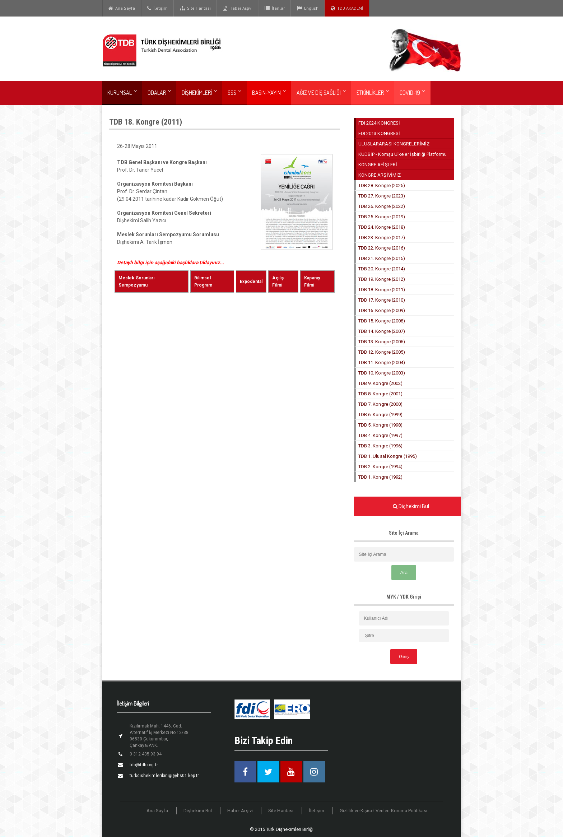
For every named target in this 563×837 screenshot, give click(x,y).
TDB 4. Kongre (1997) (380, 435)
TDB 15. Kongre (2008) (381, 321)
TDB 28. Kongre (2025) (381, 185)
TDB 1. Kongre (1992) (380, 477)
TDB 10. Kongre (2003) (381, 373)
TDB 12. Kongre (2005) (381, 352)
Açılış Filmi (283, 277)
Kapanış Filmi (317, 277)
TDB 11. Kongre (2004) (381, 362)
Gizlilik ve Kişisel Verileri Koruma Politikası (383, 810)
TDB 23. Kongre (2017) (381, 237)
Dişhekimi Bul (199, 810)
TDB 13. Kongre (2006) (381, 341)
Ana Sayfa (121, 8)
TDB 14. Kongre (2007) (381, 331)
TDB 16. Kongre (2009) (381, 310)
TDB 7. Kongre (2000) (380, 404)
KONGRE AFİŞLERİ (377, 164)
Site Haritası (195, 8)
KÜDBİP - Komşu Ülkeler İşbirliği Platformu (402, 154)
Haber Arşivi (237, 8)
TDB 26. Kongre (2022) (381, 206)
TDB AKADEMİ (347, 8)
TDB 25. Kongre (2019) (381, 216)
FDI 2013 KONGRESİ (379, 133)
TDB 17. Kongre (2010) (381, 300)
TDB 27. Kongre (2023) (381, 196)
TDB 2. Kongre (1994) (380, 466)
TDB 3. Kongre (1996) (380, 445)
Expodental (251, 277)
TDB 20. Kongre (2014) (381, 268)
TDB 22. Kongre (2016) (381, 248)
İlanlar (275, 8)
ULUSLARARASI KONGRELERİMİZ (393, 144)
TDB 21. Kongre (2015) (381, 258)
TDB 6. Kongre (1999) (380, 414)
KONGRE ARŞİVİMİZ (379, 175)
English (307, 8)
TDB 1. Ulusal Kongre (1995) (387, 456)
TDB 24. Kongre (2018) (381, 227)
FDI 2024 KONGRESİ (379, 123)
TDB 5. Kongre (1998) (380, 425)
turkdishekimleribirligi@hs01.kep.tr (163, 775)
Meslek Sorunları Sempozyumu (151, 277)
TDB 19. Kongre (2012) (381, 279)
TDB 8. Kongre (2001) (380, 393)
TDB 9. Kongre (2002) (380, 383)
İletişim (157, 8)
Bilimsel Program (212, 277)
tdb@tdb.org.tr (143, 764)
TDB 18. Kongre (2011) (381, 289)
